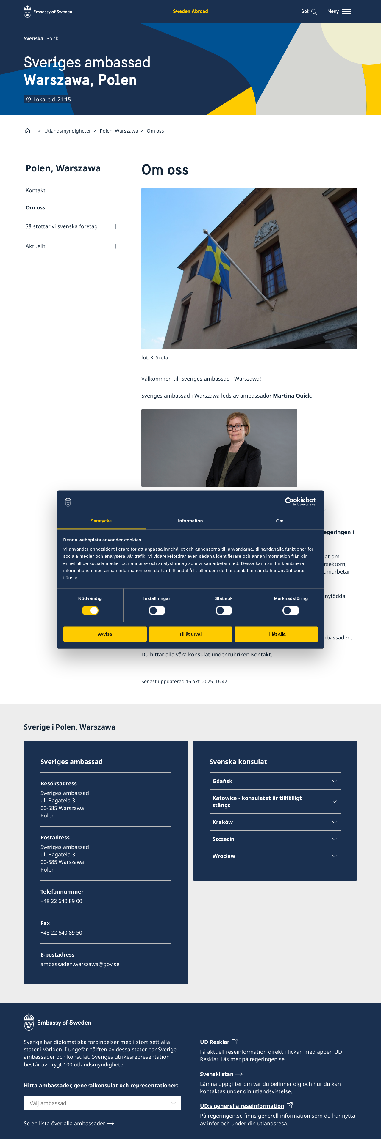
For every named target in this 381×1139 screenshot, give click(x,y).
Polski (53, 38)
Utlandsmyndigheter (67, 130)
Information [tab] (190, 521)
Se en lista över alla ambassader (64, 1123)
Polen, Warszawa (119, 130)
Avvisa (105, 634)
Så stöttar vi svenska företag (62, 226)
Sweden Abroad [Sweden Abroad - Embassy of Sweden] (190, 11)
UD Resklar (214, 1041)
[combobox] (102, 1103)
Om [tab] (279, 521)
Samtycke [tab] (101, 521)
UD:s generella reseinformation (242, 1105)
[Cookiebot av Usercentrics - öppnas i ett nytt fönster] (292, 501)
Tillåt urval (190, 634)
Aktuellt (36, 246)
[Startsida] (30, 131)
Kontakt (36, 190)
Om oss (35, 207)
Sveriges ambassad (87, 71)
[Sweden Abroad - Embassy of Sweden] (53, 11)
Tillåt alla (276, 634)
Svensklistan (217, 1073)
